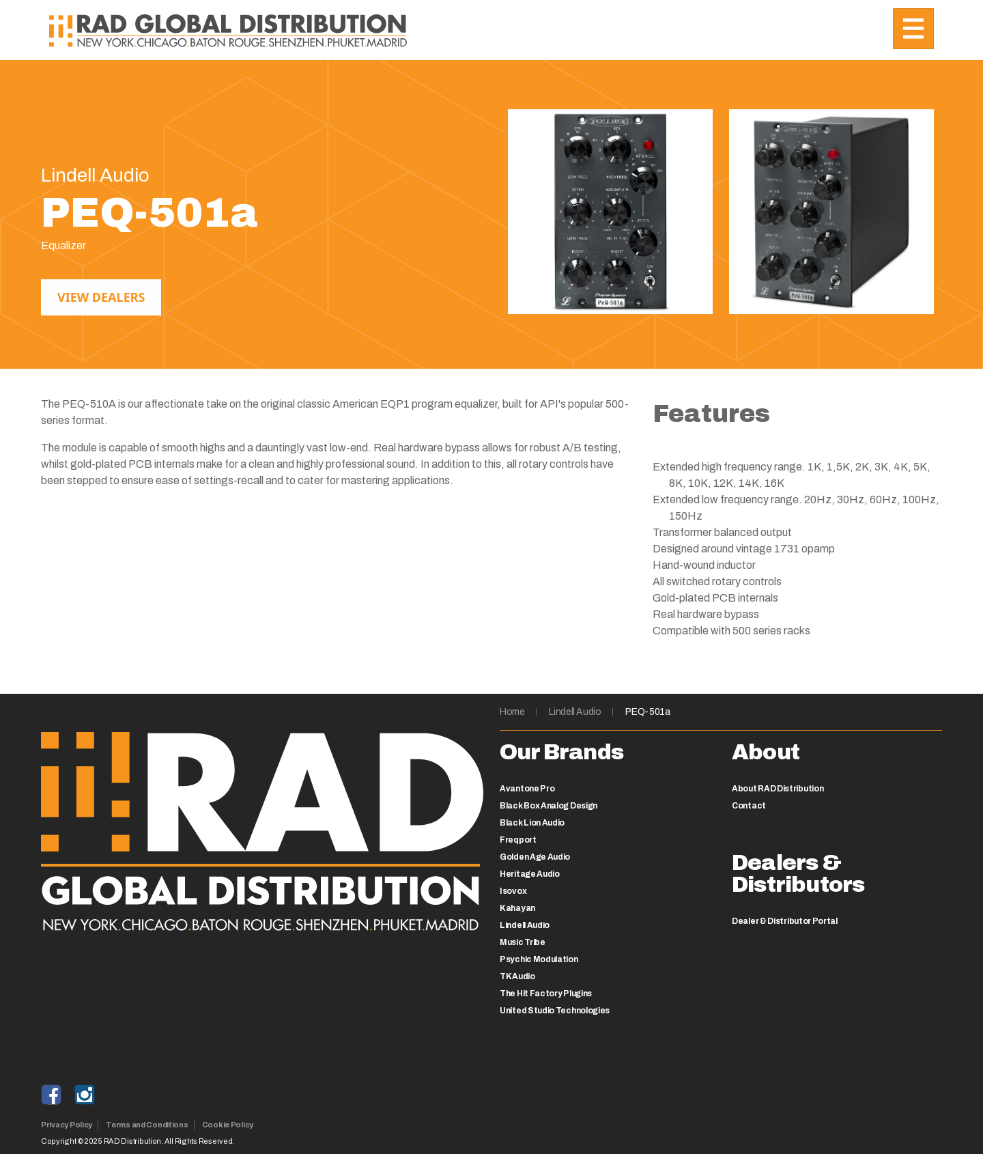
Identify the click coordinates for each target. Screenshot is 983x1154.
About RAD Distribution (777, 788)
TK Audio (517, 976)
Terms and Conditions (147, 1125)
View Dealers (101, 297)
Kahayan (517, 908)
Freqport (518, 840)
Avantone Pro (527, 788)
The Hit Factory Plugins (546, 993)
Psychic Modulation (539, 959)
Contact (749, 806)
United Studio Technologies (555, 1010)
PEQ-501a (647, 712)
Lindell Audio (575, 712)
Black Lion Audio (532, 823)
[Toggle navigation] (913, 28)
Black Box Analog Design (548, 806)
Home (512, 712)
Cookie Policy (227, 1125)
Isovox (513, 891)
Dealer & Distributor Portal (785, 921)
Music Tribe (522, 942)
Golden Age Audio (535, 857)
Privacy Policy (66, 1125)
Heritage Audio (530, 874)
